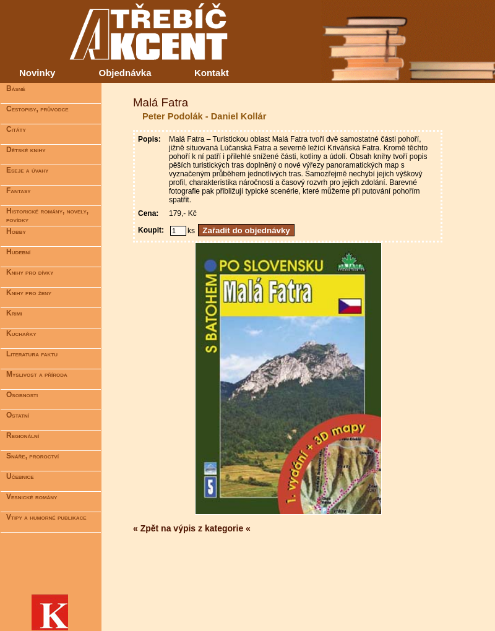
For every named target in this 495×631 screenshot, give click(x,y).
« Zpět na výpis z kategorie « (192, 528)
